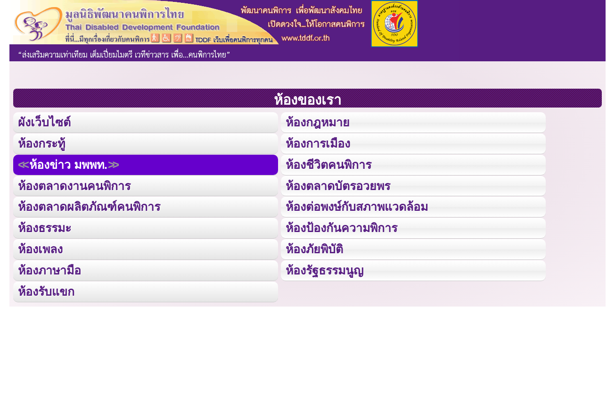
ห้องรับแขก (46, 291)
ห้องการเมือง (318, 143)
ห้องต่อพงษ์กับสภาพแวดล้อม (357, 206)
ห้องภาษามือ (49, 269)
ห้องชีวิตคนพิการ (328, 164)
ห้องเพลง (40, 249)
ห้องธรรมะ (44, 227)
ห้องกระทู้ (41, 143)
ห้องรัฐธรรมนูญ (324, 269)
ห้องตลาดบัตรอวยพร (338, 185)
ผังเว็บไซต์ (44, 122)
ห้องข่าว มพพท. (68, 164)
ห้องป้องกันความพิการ (341, 227)
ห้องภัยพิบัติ (314, 249)
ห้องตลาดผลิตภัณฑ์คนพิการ (89, 206)
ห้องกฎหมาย (318, 122)
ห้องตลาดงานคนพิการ (74, 185)
